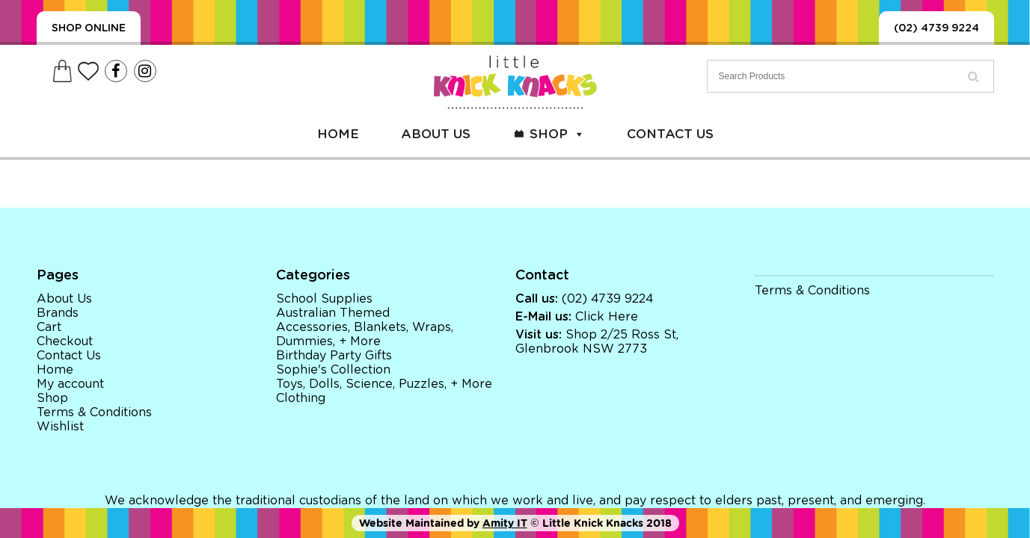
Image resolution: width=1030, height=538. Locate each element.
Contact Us (670, 134)
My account (70, 384)
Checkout (65, 341)
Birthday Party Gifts (334, 356)
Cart (49, 327)
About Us (435, 134)
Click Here (606, 317)
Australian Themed (333, 313)
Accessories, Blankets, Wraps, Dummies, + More (364, 334)
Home (338, 134)
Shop (557, 134)
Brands (58, 313)
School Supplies (324, 299)
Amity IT (504, 523)
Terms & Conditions (94, 412)
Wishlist (60, 427)
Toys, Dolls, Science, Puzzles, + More (384, 384)
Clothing (300, 398)
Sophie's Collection (333, 370)
